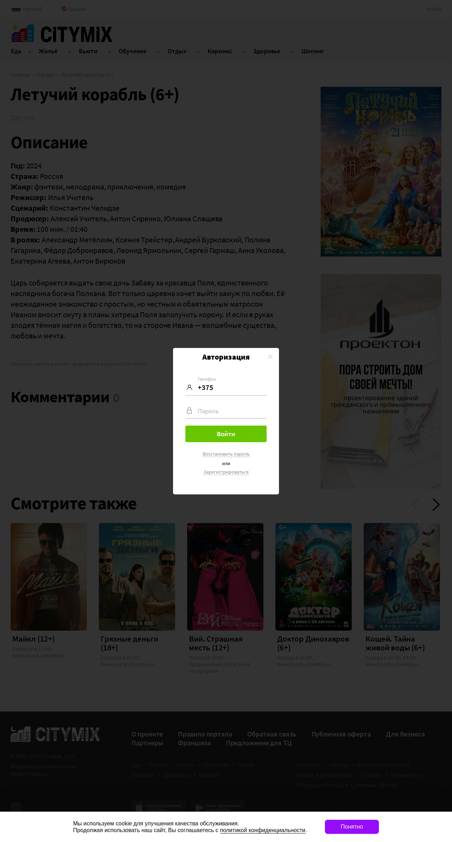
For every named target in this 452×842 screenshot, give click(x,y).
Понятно (352, 827)
